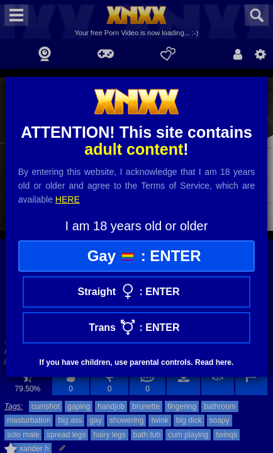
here (67, 199)
